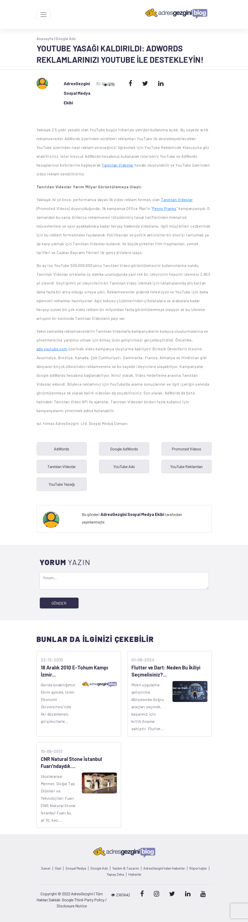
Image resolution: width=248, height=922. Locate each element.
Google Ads (66, 38)
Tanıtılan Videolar (117, 165)
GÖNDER (59, 603)
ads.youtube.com (52, 349)
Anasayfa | (46, 38)
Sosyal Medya (75, 868)
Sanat (46, 868)
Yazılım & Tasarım (125, 868)
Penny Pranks (164, 208)
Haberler (134, 874)
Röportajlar (198, 868)
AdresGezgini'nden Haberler (164, 868)
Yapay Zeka (115, 874)
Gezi (58, 868)
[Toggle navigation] (44, 15)
